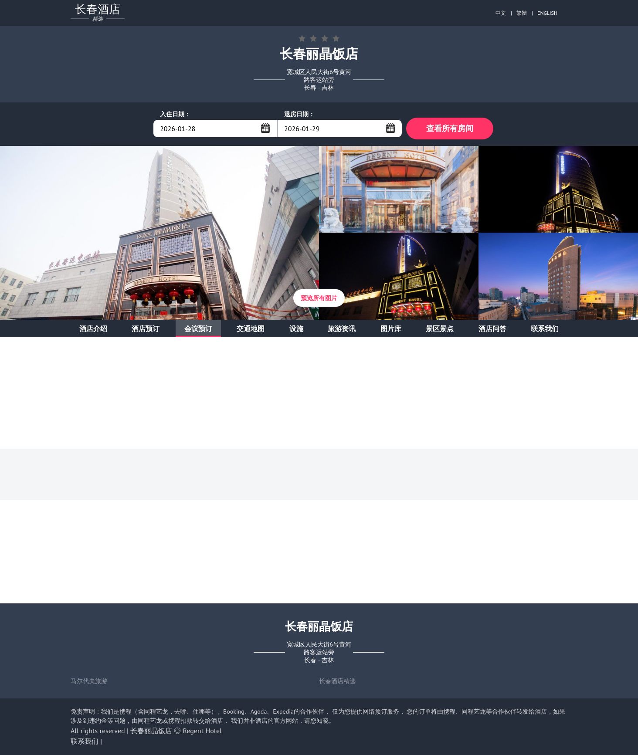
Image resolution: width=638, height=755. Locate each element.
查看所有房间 (449, 128)
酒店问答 (492, 328)
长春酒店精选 (337, 681)
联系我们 (545, 328)
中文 (500, 13)
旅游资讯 (342, 328)
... (265, 128)
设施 (296, 328)
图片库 (390, 328)
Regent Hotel (202, 730)
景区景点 (440, 328)
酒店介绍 (93, 328)
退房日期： (299, 114)
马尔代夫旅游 (89, 681)
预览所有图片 (319, 298)
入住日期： (175, 114)
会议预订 (198, 328)
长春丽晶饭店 (151, 730)
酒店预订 (146, 328)
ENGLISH (547, 13)
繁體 (521, 13)
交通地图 (251, 328)
